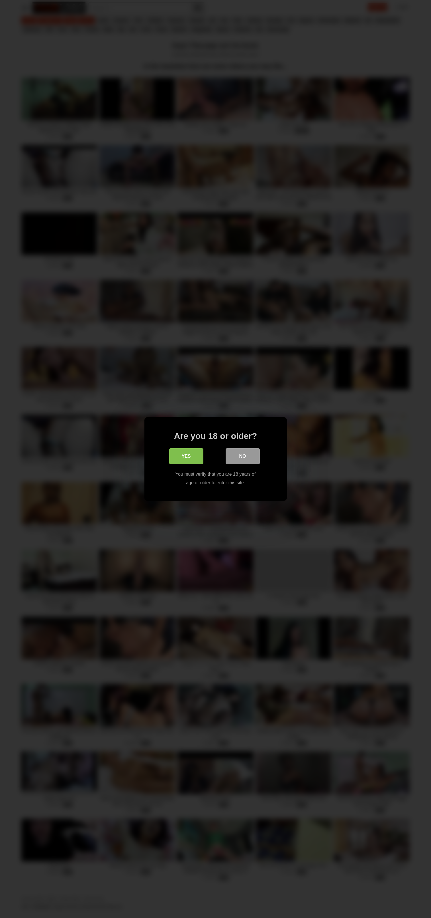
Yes (186, 456)
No (242, 456)
